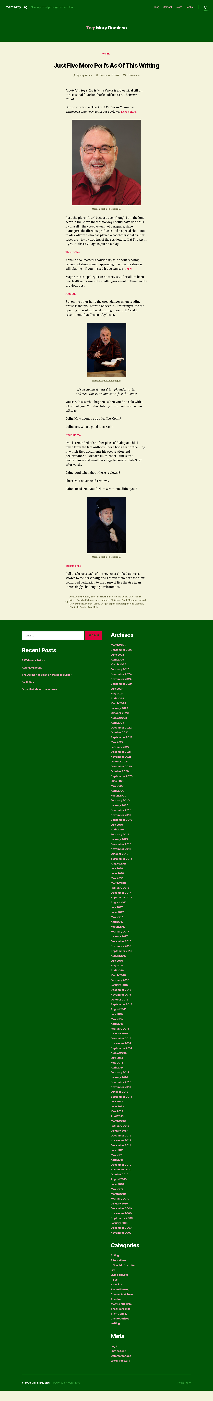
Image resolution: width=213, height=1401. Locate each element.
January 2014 (120, 1087)
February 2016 (121, 990)
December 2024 (122, 684)
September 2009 (123, 1228)
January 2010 (120, 1214)
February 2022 (121, 757)
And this (71, 304)
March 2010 (119, 1204)
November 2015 (122, 1005)
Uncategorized (121, 1329)
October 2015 (120, 1010)
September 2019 (122, 830)
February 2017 (121, 942)
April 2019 (118, 840)
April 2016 (118, 980)
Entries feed (119, 1361)
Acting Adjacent (33, 678)
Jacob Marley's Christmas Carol (111, 610)
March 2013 (119, 1131)
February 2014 (121, 1082)
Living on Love (121, 1285)
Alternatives (119, 1270)
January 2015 (120, 1044)
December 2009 (122, 1218)
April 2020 (118, 801)
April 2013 (118, 1126)
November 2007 (122, 1243)
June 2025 (118, 665)
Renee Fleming (121, 1299)
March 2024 (119, 713)
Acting (106, 54)
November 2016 (122, 956)
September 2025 (123, 660)
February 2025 (121, 679)
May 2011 (117, 1165)
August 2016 (120, 966)
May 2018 (118, 888)
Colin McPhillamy (85, 610)
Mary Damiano (86, 614)
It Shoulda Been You (125, 1275)
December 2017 (122, 903)
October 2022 (120, 742)
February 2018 (121, 898)
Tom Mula (103, 617)
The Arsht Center (88, 617)
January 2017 (120, 946)
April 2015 (118, 1034)
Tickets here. (130, 122)
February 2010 (121, 1209)
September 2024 (123, 694)
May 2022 (118, 752)
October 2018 (120, 864)
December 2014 (122, 1048)
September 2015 (122, 1014)
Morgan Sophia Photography (106, 219)
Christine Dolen (121, 607)
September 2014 (122, 1058)
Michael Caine (102, 614)
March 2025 (119, 674)
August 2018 (120, 874)
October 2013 (120, 1102)
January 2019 (120, 849)
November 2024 (122, 689)
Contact (167, 6)
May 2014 (118, 1073)
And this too (74, 446)
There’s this (74, 263)
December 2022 (122, 738)
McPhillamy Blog (18, 7)
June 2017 (118, 922)
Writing (116, 1333)
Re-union (117, 1295)
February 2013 (121, 1136)
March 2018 (119, 893)
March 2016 (119, 985)
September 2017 (122, 908)
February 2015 (121, 1039)
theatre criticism (122, 1314)
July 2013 (118, 1112)
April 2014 (118, 1078)
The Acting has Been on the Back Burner (50, 685)
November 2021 (122, 767)
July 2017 (118, 917)
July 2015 (118, 1024)
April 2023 (118, 733)
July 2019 (118, 835)
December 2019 (122, 820)
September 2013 (122, 1107)
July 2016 (118, 971)
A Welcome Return (35, 670)
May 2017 (117, 927)
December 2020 (122, 776)
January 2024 (120, 718)
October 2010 (120, 1184)
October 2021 (120, 772)
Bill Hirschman (105, 607)
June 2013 (118, 1116)
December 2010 (122, 1175)
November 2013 (122, 1097)
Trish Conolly (120, 1324)
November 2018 (122, 859)
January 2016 (120, 995)
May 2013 (117, 1121)
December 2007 (122, 1238)
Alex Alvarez (76, 607)
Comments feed (122, 1366)
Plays (114, 1290)
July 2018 (118, 878)
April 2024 (118, 708)
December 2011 (122, 1155)
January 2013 (120, 1141)
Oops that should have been (41, 699)
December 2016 (122, 951)
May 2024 (118, 704)
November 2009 (122, 1223)
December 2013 (122, 1092)
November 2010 (122, 1180)
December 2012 (122, 1146)
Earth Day (29, 692)
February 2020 (121, 810)
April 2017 (118, 932)
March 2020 (119, 806)
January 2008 (121, 1233)
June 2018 (118, 883)
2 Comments (134, 86)
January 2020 (120, 815)
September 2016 (122, 961)
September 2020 (123, 786)
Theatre (116, 1309)
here (129, 280)
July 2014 (118, 1068)
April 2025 (118, 670)
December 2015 (122, 1000)
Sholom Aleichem (123, 1304)
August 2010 (120, 1189)
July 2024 (118, 699)
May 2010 (118, 1199)
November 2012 (122, 1150)
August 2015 (120, 1019)
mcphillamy (85, 86)
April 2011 (118, 1170)
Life (113, 1280)
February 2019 (121, 844)
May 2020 (118, 796)
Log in (115, 1356)
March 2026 (119, 655)
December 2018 (122, 854)
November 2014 (122, 1053)
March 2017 (119, 937)
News (178, 6)
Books (189, 6)
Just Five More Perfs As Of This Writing (106, 70)
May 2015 (117, 1029)
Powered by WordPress (68, 1393)
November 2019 (122, 825)
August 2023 (120, 728)
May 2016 (118, 976)
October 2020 (121, 781)
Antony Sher (90, 607)
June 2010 (118, 1194)
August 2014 (120, 1063)
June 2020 (118, 791)
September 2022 (123, 747)
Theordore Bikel (122, 1319)
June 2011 (118, 1160)
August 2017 (120, 912)
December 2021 (122, 762)
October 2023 (120, 723)
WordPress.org (121, 1371)
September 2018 (122, 869)
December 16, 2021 (109, 86)
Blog (156, 6)
